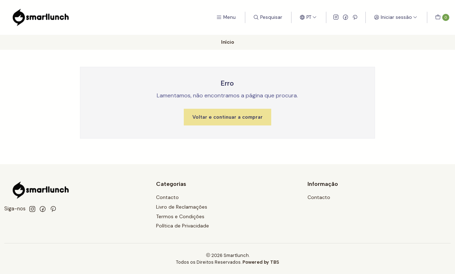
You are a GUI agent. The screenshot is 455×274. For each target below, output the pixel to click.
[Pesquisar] (268, 17)
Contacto (167, 197)
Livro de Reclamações (181, 207)
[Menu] (226, 17)
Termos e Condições (180, 216)
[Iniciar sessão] (395, 17)
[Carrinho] (442, 17)
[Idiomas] (308, 17)
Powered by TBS (260, 262)
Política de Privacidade (182, 225)
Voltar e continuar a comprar (227, 117)
